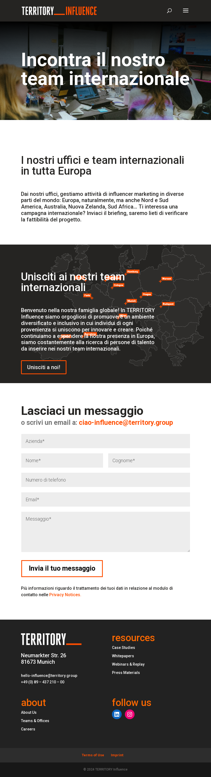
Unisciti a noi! (43, 367)
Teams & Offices (35, 721)
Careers (28, 729)
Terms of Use (93, 755)
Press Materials (126, 672)
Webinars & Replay (128, 664)
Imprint (117, 755)
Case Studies (123, 647)
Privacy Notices (65, 594)
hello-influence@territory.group (49, 675)
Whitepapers (123, 656)
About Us (29, 712)
